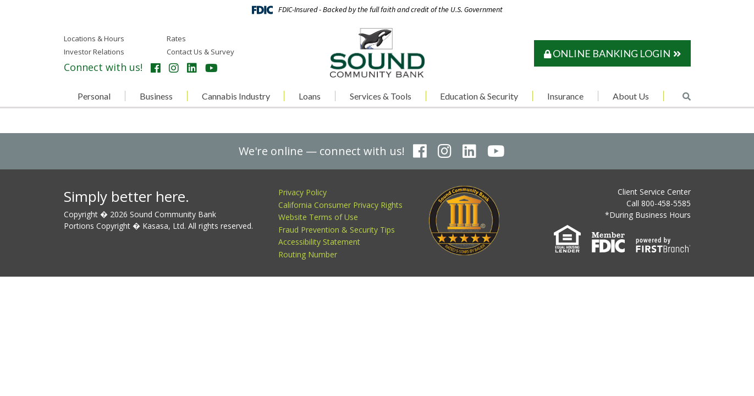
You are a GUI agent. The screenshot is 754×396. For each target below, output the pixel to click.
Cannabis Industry (236, 96)
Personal (94, 96)
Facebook (156, 68)
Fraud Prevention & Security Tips (336, 229)
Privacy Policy (302, 192)
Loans (310, 96)
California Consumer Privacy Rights (340, 205)
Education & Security (479, 96)
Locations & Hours (94, 38)
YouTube (211, 68)
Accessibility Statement (319, 242)
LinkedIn (192, 68)
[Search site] (687, 96)
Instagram (174, 68)
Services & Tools (380, 96)
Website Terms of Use (318, 217)
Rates (176, 38)
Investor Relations (94, 52)
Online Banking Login (607, 53)
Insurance (565, 96)
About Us (631, 96)
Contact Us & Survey (200, 52)
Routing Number (307, 254)
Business (156, 96)
